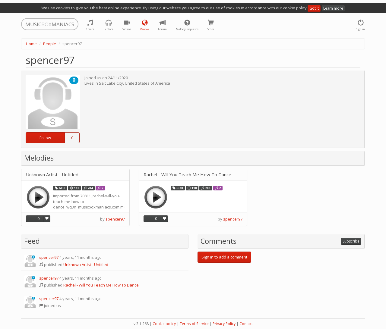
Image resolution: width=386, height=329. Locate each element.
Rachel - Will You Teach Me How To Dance (187, 174)
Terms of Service (194, 323)
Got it (314, 8)
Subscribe (351, 241)
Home (31, 43)
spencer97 (115, 219)
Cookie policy (164, 323)
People (49, 43)
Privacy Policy (224, 323)
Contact (246, 323)
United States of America (147, 83)
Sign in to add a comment (224, 257)
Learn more (333, 8)
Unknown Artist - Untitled (52, 174)
